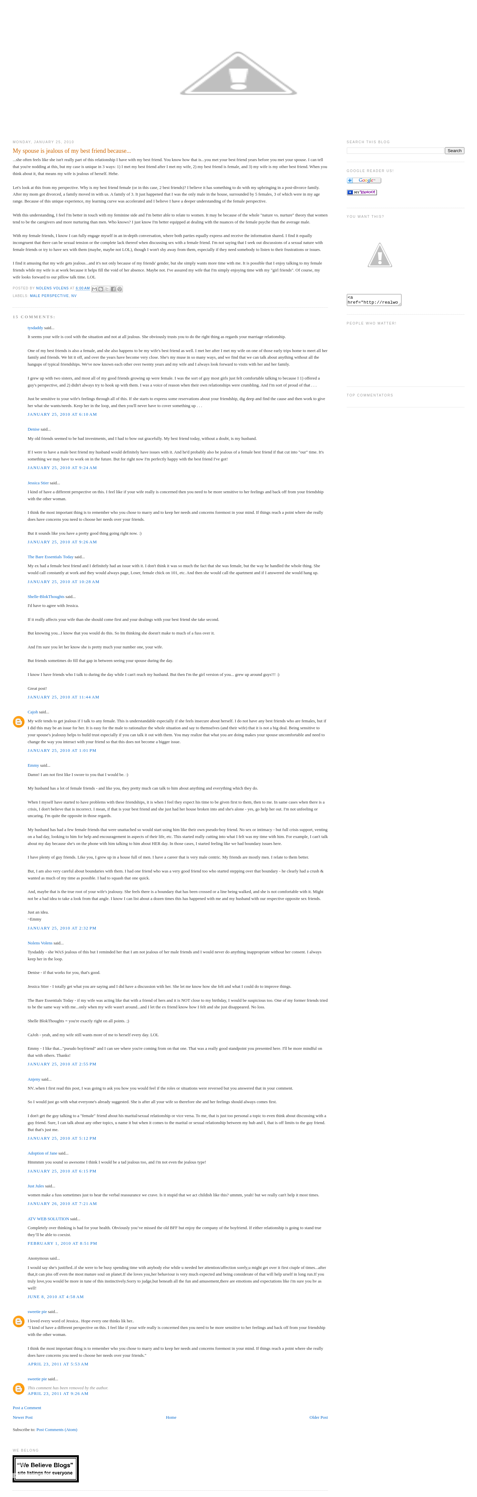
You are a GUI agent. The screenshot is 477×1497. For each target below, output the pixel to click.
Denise (33, 429)
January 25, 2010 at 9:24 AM (62, 467)
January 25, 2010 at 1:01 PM (61, 750)
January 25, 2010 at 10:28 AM (63, 581)
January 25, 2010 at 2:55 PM (61, 1063)
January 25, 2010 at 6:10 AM (62, 414)
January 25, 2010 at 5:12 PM (61, 1138)
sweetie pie (37, 1311)
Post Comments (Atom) (57, 1429)
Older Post (319, 1417)
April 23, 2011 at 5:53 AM (57, 1363)
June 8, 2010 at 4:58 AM (55, 1296)
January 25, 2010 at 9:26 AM (62, 541)
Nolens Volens (39, 942)
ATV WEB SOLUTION (48, 1218)
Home (171, 1417)
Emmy (33, 765)
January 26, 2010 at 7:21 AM (62, 1203)
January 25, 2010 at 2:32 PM (61, 928)
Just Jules (35, 1185)
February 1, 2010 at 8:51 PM (62, 1243)
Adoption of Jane (42, 1153)
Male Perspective (49, 296)
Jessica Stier (38, 482)
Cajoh (32, 711)
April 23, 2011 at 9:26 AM (57, 1393)
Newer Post (22, 1417)
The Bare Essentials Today (50, 556)
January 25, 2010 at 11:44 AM (63, 696)
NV (74, 296)
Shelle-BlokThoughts (45, 596)
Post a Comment (27, 1407)
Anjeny (33, 1079)
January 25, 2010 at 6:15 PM (61, 1170)
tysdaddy (35, 327)
